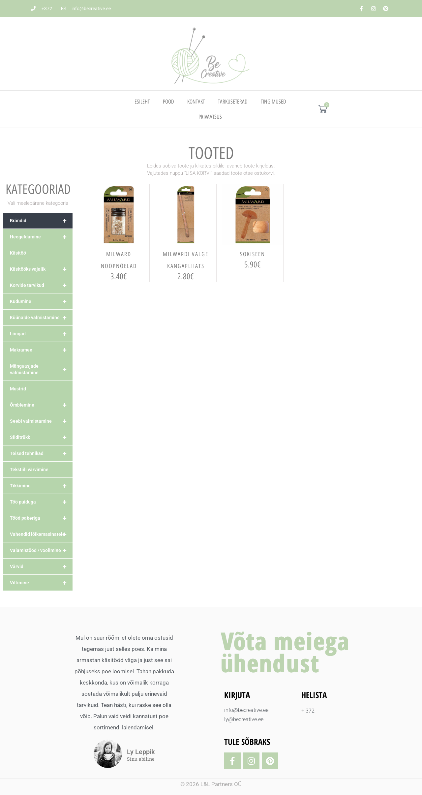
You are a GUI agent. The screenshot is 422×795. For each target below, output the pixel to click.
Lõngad (41, 334)
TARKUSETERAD (233, 101)
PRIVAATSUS (210, 116)
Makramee (41, 350)
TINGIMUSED (273, 101)
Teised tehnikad (41, 453)
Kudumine (41, 301)
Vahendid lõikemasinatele (41, 534)
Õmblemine (41, 405)
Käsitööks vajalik (41, 269)
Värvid (41, 566)
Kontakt (196, 101)
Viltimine (41, 583)
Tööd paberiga (41, 518)
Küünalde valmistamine (41, 317)
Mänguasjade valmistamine (41, 369)
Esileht (142, 101)
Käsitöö (18, 253)
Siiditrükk (41, 437)
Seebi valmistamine (41, 421)
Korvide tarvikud (41, 285)
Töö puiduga (41, 502)
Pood (168, 101)
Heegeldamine (41, 237)
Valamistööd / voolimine (41, 550)
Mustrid (18, 388)
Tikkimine (41, 486)
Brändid (41, 221)
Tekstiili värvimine (29, 469)
